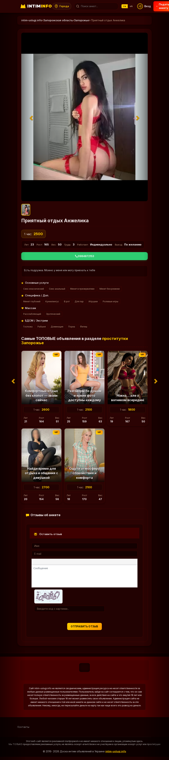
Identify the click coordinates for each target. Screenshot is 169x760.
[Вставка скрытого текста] (125, 562)
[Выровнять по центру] (65, 562)
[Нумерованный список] (87, 562)
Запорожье (81, 20)
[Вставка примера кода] (111, 562)
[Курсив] (42, 562)
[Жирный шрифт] (35, 562)
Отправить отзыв (84, 626)
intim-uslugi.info (31, 20)
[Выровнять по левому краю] (58, 562)
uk (135, 6)
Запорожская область (58, 20)
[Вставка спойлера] (118, 562)
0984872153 (84, 256)
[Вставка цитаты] (104, 562)
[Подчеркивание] (50, 562)
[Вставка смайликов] (96, 562)
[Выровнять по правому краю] (72, 562)
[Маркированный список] (80, 562)
